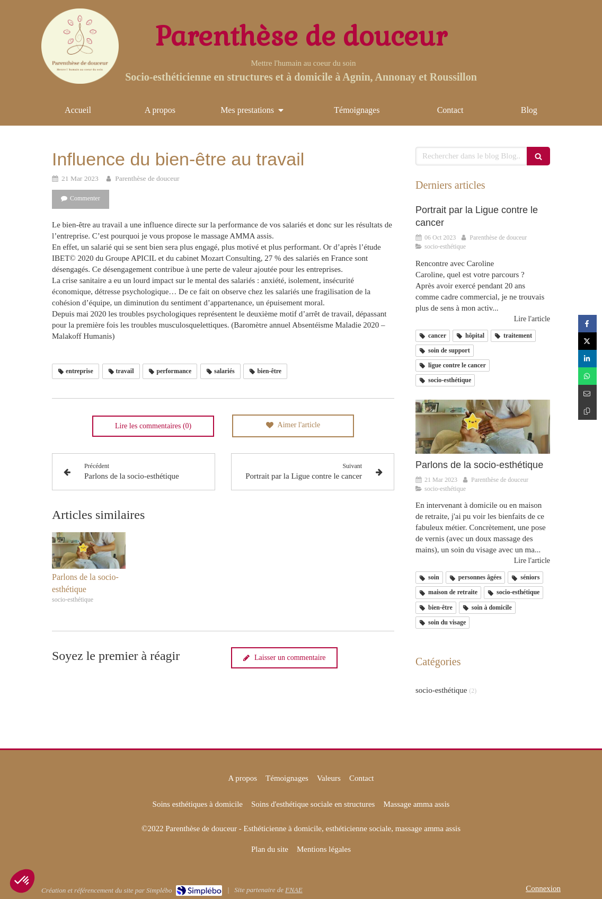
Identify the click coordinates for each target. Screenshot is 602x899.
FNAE (294, 890)
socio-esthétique (441, 690)
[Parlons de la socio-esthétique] (482, 427)
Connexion (543, 888)
